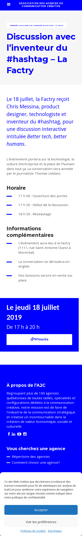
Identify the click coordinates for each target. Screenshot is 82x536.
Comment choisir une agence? (36, 462)
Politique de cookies (33, 531)
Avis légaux (55, 531)
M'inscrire (39, 339)
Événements (14, 25)
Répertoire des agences (31, 456)
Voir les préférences (41, 522)
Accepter (41, 510)
